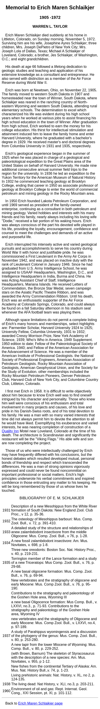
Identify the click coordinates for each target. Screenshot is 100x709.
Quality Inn (10, 431)
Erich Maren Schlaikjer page (40, 703)
